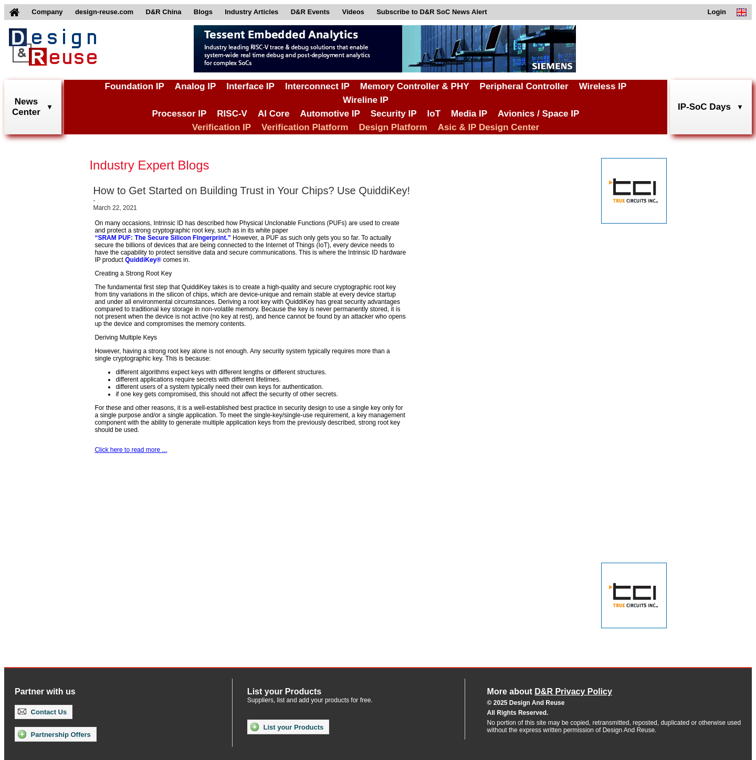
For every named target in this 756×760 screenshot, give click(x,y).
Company (47, 12)
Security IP (394, 114)
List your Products (286, 727)
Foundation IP (134, 86)
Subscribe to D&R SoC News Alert (431, 12)
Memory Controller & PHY (414, 86)
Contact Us (42, 712)
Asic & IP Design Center (488, 127)
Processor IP (179, 114)
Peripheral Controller (524, 86)
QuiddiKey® (143, 259)
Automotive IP (330, 114)
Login (717, 12)
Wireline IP (365, 100)
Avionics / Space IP (538, 114)
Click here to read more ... (130, 449)
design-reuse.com (104, 12)
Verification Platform (304, 127)
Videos (353, 12)
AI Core (273, 114)
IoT (434, 114)
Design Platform (393, 127)
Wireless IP (603, 86)
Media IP (469, 114)
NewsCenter (26, 107)
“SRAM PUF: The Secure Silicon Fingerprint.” (162, 237)
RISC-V (232, 114)
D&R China (164, 12)
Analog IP (195, 86)
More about (549, 691)
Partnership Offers (54, 734)
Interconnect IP (317, 86)
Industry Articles (251, 12)
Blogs (203, 12)
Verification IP (221, 127)
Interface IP (250, 86)
